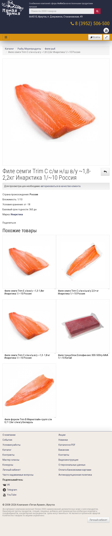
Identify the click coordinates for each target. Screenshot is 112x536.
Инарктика (17, 214)
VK (8, 484)
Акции (61, 435)
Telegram (12, 489)
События (7, 440)
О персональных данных (71, 464)
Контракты (8, 454)
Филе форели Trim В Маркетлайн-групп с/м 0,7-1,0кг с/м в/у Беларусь (28, 421)
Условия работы (11, 445)
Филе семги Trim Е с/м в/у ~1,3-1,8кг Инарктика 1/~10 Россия (24, 292)
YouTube (11, 494)
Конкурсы (7, 464)
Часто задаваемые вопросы (17, 474)
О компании (8, 435)
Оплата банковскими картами (74, 469)
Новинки (63, 440)
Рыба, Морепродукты (29, 48)
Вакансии (63, 449)
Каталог (9, 48)
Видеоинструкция (68, 459)
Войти (95, 37)
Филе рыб (50, 48)
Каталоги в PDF (66, 445)
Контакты (63, 454)
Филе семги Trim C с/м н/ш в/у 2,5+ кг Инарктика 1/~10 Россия (78, 292)
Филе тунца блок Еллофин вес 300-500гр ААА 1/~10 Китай (83, 356)
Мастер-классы (10, 459)
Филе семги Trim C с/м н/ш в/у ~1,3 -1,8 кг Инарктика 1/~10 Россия (27, 356)
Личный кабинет (11, 469)
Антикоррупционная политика (75, 474)
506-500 (101, 23)
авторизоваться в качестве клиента (60, 186)
